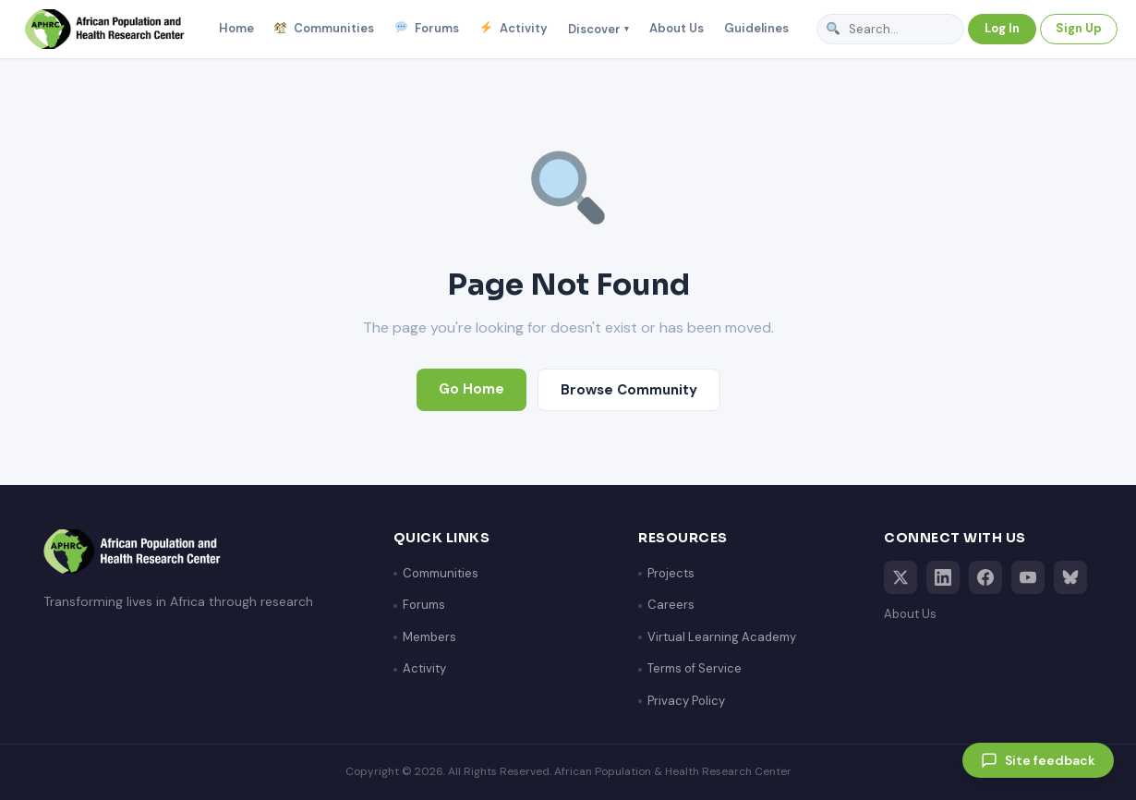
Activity (513, 29)
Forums (426, 29)
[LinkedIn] (943, 577)
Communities (324, 29)
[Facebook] (985, 577)
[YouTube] (1028, 577)
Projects (671, 573)
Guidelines (756, 28)
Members (429, 637)
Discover (598, 29)
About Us (676, 28)
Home (236, 28)
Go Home (471, 389)
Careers (671, 604)
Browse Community (629, 390)
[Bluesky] (1070, 577)
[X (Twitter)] (900, 577)
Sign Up (1079, 28)
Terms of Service (694, 668)
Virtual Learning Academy (721, 637)
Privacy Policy (686, 701)
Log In (1002, 28)
